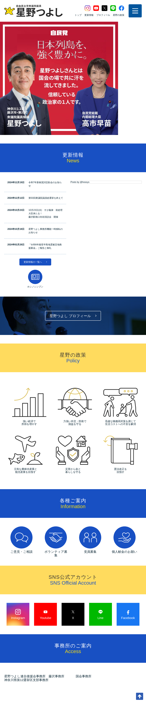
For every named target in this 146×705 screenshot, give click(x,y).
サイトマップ (68, 685)
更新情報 (89, 15)
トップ (78, 15)
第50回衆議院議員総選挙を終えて (46, 87)
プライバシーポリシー (92, 685)
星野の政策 (118, 15)
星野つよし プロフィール (73, 205)
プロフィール (103, 15)
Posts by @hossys (80, 71)
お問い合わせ (48, 685)
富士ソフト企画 (82, 698)
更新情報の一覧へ (35, 151)
